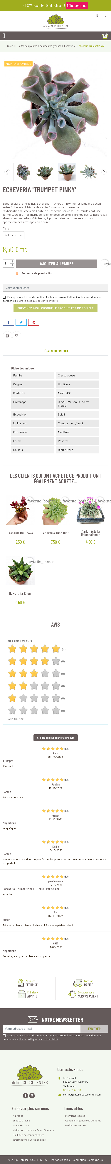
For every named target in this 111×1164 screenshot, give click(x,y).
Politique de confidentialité (28, 1134)
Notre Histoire (21, 1125)
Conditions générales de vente (83, 1120)
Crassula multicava (20, 532)
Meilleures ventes (75, 1125)
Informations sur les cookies (29, 1139)
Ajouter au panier (57, 263)
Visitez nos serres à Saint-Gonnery (33, 1130)
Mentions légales (75, 1115)
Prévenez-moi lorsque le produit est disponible (55, 308)
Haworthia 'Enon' (20, 593)
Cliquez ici (77, 5)
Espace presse (21, 1120)
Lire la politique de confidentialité (38, 300)
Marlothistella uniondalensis (90, 533)
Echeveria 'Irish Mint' (55, 532)
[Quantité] (6, 264)
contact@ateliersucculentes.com (82, 1094)
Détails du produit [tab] (55, 351)
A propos (18, 1115)
